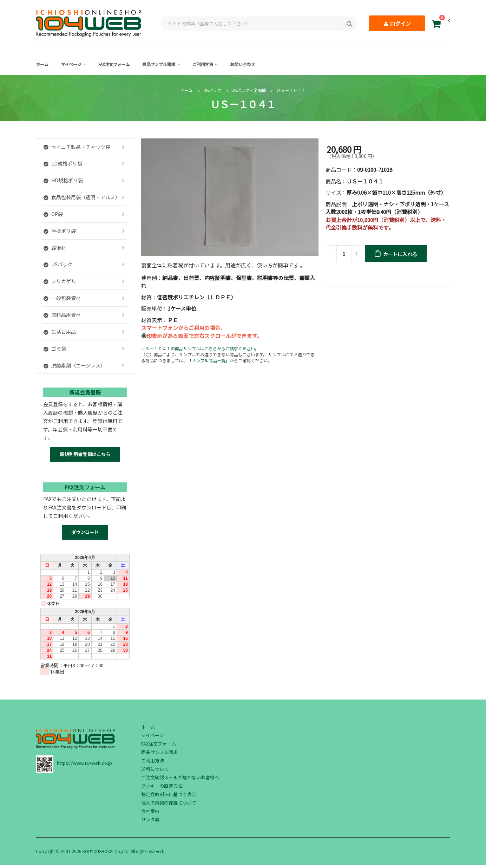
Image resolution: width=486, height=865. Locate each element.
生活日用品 (60, 331)
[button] (436, 25)
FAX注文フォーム (114, 64)
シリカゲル (60, 281)
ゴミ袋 (55, 348)
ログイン (397, 23)
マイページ (71, 64)
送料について (155, 769)
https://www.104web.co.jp (84, 763)
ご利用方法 (202, 64)
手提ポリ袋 (60, 230)
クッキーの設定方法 (162, 785)
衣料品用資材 (62, 314)
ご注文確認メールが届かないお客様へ (180, 777)
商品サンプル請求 (159, 64)
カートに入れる (400, 254)
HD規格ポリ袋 (63, 180)
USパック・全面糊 (248, 90)
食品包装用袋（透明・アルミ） (82, 197)
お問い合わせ (242, 64)
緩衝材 (55, 247)
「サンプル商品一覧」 (209, 360)
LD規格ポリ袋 (63, 163)
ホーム (42, 64)
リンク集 (150, 819)
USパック (212, 90)
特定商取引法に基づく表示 (168, 794)
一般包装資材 (62, 297)
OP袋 (53, 213)
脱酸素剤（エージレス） (74, 365)
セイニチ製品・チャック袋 (77, 146)
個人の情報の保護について (168, 802)
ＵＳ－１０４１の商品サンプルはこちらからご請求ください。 (200, 348)
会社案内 (150, 811)
